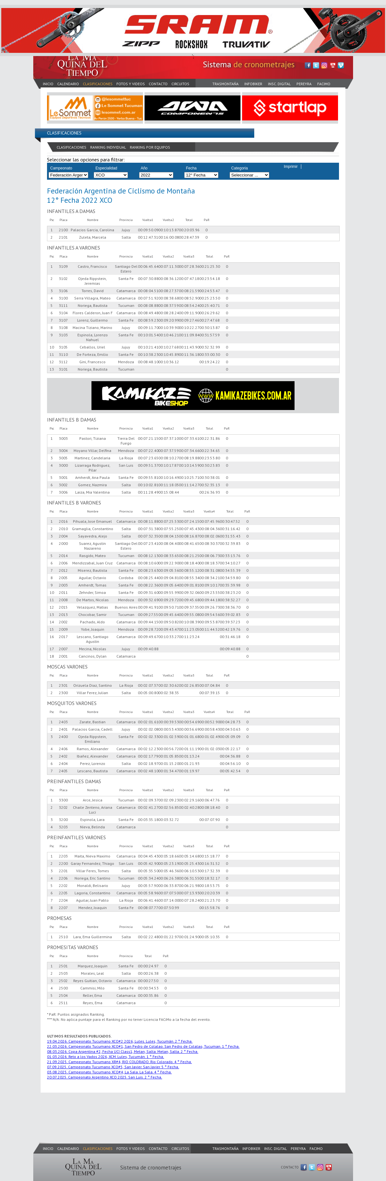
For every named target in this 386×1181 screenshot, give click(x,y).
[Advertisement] (149, 1110)
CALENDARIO (68, 83)
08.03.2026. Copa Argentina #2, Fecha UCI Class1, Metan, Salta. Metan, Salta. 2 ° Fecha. (122, 1051)
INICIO (48, 83)
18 (52, 656)
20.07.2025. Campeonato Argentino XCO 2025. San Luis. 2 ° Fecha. (104, 1077)
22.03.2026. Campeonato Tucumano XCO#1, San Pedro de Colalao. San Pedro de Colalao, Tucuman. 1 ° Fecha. (143, 1046)
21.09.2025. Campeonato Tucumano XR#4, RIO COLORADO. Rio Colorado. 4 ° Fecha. (119, 1061)
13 (52, 369)
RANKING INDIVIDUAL (108, 147)
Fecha (191, 168)
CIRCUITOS (180, 83)
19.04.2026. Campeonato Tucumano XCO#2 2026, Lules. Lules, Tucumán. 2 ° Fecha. (120, 1041)
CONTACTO (158, 83)
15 (52, 629)
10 (52, 347)
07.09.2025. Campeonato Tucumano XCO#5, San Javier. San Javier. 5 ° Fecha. (113, 1066)
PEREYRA (303, 83)
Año (144, 168)
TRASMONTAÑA (225, 83)
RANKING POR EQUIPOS (150, 147)
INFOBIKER (253, 83)
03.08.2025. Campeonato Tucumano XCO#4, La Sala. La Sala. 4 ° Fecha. (109, 1072)
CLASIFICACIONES (98, 83)
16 (52, 636)
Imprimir (290, 166)
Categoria (239, 168)
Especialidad (106, 168)
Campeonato (61, 168)
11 (52, 354)
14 (52, 621)
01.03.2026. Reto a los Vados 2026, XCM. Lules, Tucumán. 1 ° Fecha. (105, 1056)
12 (52, 361)
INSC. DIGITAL (279, 83)
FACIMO (323, 83)
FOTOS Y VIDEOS (130, 83)
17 (52, 648)
